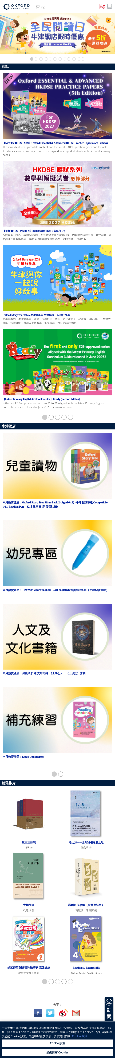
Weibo (63, 1013)
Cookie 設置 (57, 1043)
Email (76, 1013)
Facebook (38, 1013)
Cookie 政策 (79, 1036)
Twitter (50, 1013)
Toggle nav (109, 6)
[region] (57, 1039)
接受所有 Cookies (57, 1052)
